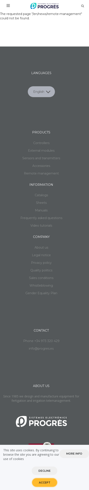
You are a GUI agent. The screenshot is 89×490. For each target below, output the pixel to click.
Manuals (41, 210)
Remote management (41, 173)
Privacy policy (41, 263)
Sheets (41, 203)
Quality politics (41, 270)
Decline (44, 471)
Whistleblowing (41, 285)
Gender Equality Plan (41, 293)
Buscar (82, 5)
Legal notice (41, 255)
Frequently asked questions (41, 218)
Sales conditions (41, 278)
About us (41, 247)
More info (74, 454)
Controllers (41, 143)
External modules (41, 151)
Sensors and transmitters (41, 158)
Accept (44, 483)
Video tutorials (41, 226)
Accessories (41, 166)
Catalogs (41, 195)
